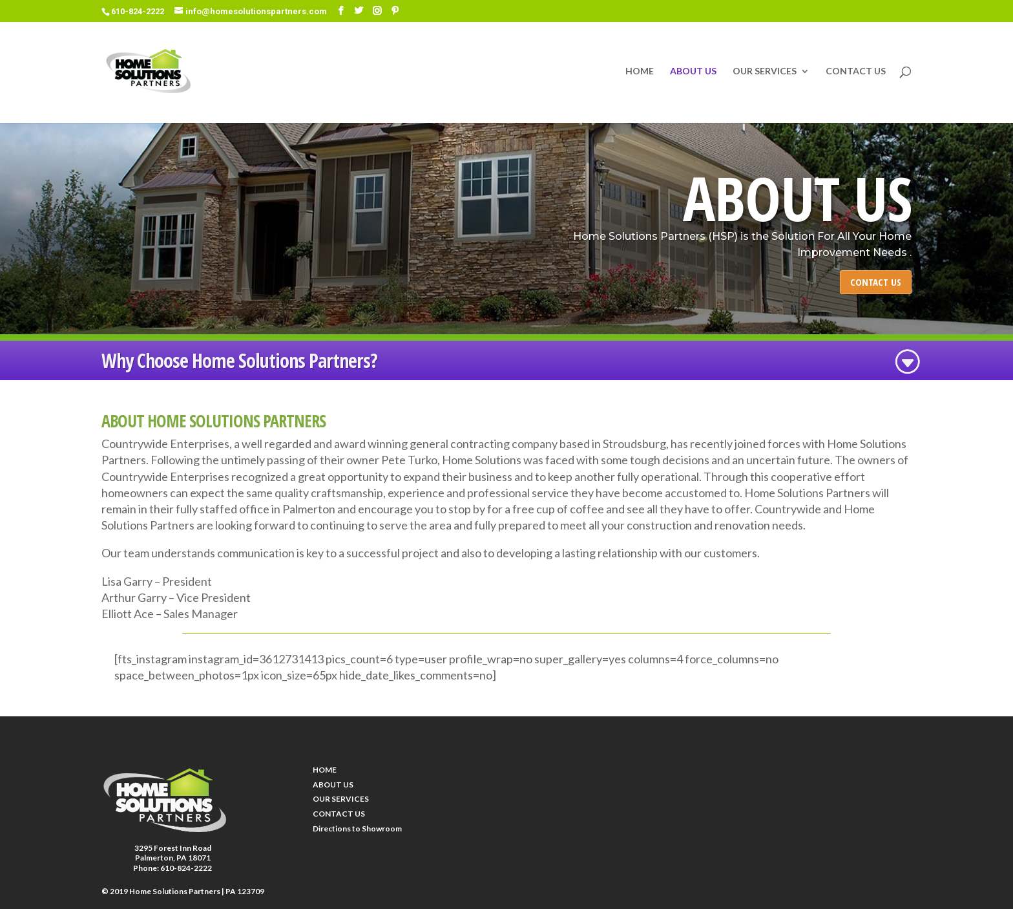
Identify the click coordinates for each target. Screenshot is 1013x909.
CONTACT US (856, 71)
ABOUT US (693, 71)
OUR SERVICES (765, 71)
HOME (639, 71)
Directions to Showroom (357, 828)
